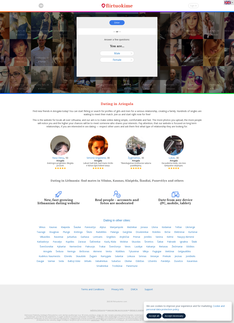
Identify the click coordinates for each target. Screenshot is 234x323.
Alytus (103, 227)
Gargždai (127, 231)
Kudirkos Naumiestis (49, 256)
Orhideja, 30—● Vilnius (213, 86)
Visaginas (54, 231)
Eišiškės (190, 246)
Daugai (40, 261)
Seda (61, 261)
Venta (109, 251)
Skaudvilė (81, 256)
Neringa (71, 251)
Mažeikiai (132, 227)
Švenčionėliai (46, 246)
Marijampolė (116, 227)
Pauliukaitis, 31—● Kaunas (170, 86)
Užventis (152, 261)
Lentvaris (97, 236)
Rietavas (163, 246)
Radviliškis (101, 231)
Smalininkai (102, 265)
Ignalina (184, 241)
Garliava (85, 236)
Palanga (114, 231)
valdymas (95, 320)
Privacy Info (117, 289)
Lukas (172, 157)
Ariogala (47, 251)
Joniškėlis (190, 256)
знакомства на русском (117, 310)
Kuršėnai (192, 231)
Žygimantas (134, 157)
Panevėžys (90, 227)
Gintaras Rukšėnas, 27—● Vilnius (63, 32)
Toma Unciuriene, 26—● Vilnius (213, 59)
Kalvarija (150, 246)
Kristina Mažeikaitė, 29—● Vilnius (20, 59)
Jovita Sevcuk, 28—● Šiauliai (63, 59)
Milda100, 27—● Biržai (192, 32)
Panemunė (132, 265)
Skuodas (136, 241)
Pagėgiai (156, 251)
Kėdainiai (166, 227)
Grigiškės (111, 236)
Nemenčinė (75, 246)
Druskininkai (142, 231)
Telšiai (178, 227)
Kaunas (53, 227)
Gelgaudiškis (184, 251)
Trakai (102, 246)
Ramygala (106, 256)
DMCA (134, 289)
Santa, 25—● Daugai (192, 86)
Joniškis (148, 236)
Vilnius (42, 227)
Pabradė (171, 241)
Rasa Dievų (58, 157)
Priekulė (167, 256)
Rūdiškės (120, 251)
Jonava (144, 227)
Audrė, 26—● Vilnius (170, 59)
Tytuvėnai (134, 251)
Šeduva (59, 251)
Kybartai (61, 246)
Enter (117, 22)
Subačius (116, 261)
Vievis (128, 246)
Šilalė (194, 241)
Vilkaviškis (45, 236)
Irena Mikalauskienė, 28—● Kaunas (41, 32)
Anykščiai (124, 236)
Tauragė (41, 231)
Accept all (154, 315)
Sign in (193, 5)
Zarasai (82, 241)
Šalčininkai (95, 241)
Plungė (66, 231)
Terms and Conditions (92, 289)
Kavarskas (192, 261)
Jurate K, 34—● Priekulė (214, 32)
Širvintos (148, 241)
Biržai (167, 231)
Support (149, 289)
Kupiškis (70, 241)
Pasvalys (57, 241)
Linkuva (131, 256)
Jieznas (178, 256)
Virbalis (87, 261)
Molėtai (124, 241)
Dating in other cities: (117, 220)
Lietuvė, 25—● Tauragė (63, 86)
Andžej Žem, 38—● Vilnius (42, 86)
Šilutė (89, 231)
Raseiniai (58, 236)
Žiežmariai (177, 246)
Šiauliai (77, 227)
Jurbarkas (72, 236)
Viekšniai (169, 251)
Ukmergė (190, 227)
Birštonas (84, 251)
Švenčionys (115, 246)
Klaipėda (65, 227)
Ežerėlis (68, 256)
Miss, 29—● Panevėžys (170, 32)
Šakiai (160, 241)
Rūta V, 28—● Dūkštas (20, 32)
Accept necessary (174, 315)
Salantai (119, 256)
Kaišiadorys (43, 241)
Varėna (159, 236)
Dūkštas (140, 261)
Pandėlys (165, 261)
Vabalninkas (101, 261)
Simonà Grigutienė (96, 157)
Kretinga (78, 231)
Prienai (136, 236)
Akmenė (97, 251)
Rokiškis (156, 231)
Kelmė (170, 236)
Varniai (51, 261)
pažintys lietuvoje (97, 310)
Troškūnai (117, 265)
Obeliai (128, 261)
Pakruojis (90, 246)
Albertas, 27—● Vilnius (192, 59)
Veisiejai (154, 256)
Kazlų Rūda (110, 241)
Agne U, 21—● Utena (20, 86)
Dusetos (178, 261)
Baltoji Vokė (74, 261)
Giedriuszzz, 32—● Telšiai (42, 59)
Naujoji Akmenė (185, 236)
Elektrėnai (179, 231)
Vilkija (146, 251)
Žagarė (93, 256)
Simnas (142, 256)
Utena (155, 227)
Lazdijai (138, 246)
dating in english (137, 310)
